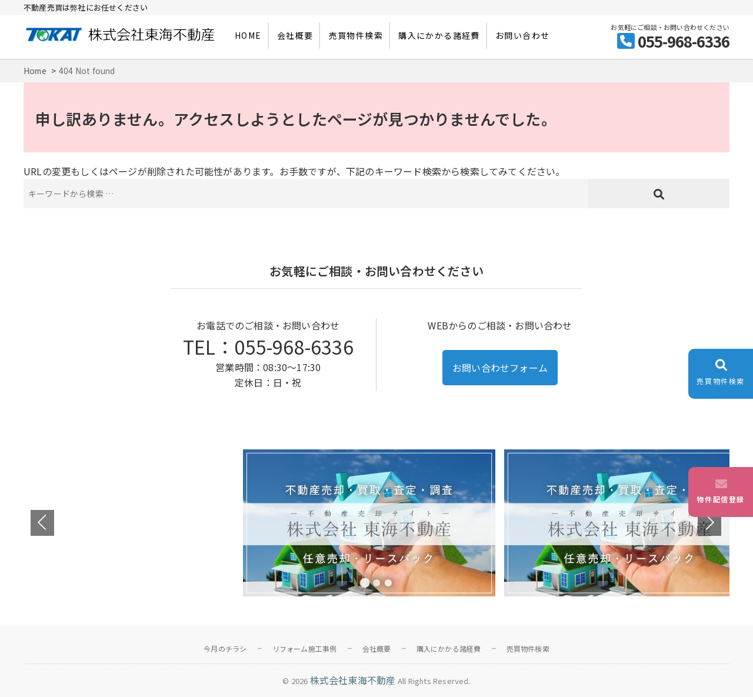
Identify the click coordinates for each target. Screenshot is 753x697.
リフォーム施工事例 (304, 648)
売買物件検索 (356, 35)
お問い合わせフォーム (500, 368)
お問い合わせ (522, 35)
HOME (248, 35)
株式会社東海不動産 (353, 680)
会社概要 (295, 35)
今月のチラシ (225, 648)
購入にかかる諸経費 (439, 35)
